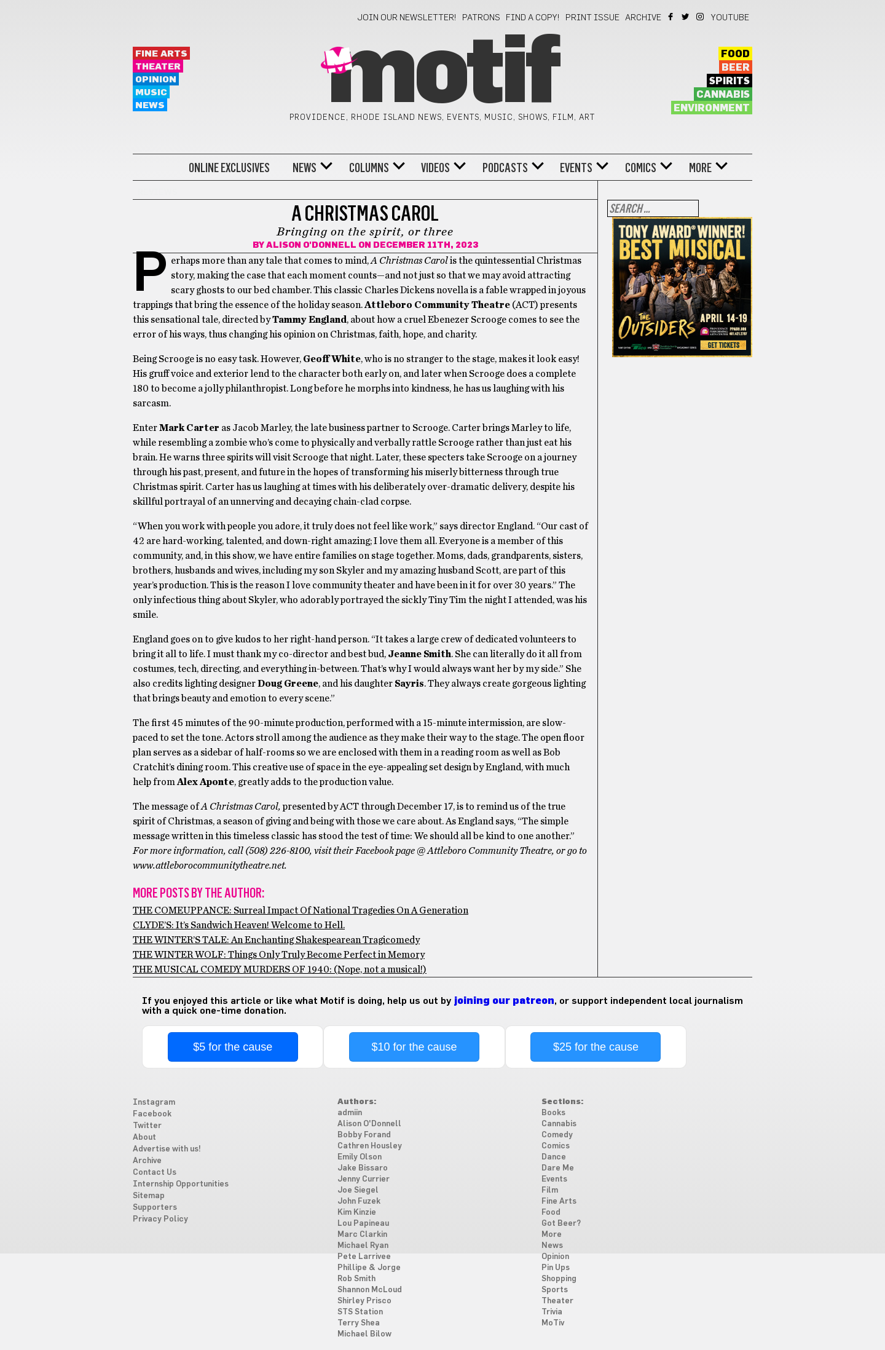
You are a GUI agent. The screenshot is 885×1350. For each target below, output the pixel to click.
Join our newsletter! (407, 18)
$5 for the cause (232, 1047)
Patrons (481, 18)
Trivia (551, 1312)
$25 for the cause (596, 1047)
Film (549, 1190)
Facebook (671, 16)
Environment (712, 108)
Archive (643, 18)
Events (576, 167)
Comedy (557, 1135)
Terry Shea (358, 1323)
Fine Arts (161, 53)
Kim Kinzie (356, 1213)
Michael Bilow (364, 1334)
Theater (158, 66)
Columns (369, 167)
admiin (349, 1113)
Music (151, 92)
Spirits (729, 81)
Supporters (155, 1208)
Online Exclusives (229, 167)
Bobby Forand (364, 1135)
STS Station (360, 1312)
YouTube (730, 18)
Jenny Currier (363, 1179)
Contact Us (154, 1173)
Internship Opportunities (181, 1184)
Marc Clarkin (362, 1235)
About (144, 1138)
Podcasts (505, 167)
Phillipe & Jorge (369, 1268)
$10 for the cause (414, 1047)
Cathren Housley (369, 1146)
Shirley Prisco (364, 1301)
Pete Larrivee (364, 1257)
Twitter (686, 16)
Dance (553, 1157)
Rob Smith (356, 1279)
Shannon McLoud (369, 1290)
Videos (435, 167)
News (150, 105)
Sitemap (149, 1196)
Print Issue (592, 18)
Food (735, 54)
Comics (640, 167)
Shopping (558, 1279)
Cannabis (723, 95)
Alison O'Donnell (311, 245)
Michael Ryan (362, 1246)
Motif (442, 73)
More (700, 167)
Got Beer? (561, 1224)
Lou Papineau (363, 1224)
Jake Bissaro (362, 1168)
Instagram (701, 16)
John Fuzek (358, 1202)
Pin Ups (555, 1268)
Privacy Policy (160, 1219)
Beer (736, 68)
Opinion (155, 79)
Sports (554, 1290)
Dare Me (557, 1168)
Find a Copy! (533, 18)
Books (553, 1113)
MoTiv (552, 1323)
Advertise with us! (167, 1149)
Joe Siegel (358, 1190)
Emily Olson (359, 1157)
